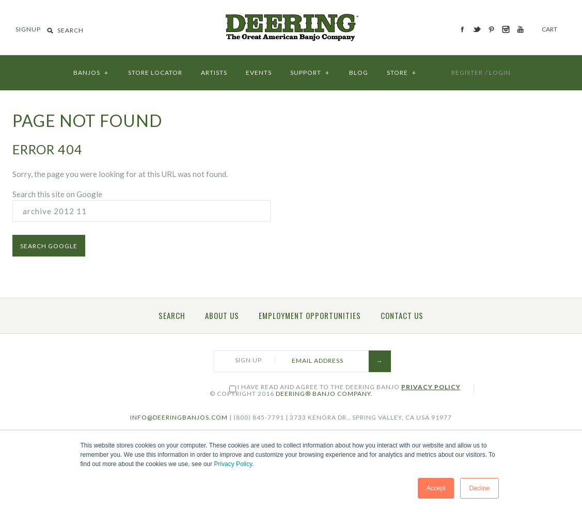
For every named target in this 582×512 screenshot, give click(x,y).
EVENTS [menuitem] (259, 72)
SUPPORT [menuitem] (310, 69)
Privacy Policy (233, 464)
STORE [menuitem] (402, 69)
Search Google (48, 246)
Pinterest (491, 29)
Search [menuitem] (172, 315)
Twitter (477, 29)
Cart (549, 29)
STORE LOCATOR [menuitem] (155, 72)
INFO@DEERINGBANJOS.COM (179, 417)
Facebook (463, 29)
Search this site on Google (57, 194)
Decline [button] (479, 488)
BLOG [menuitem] (358, 72)
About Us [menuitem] (222, 315)
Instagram (506, 29)
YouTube (520, 29)
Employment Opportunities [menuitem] (310, 315)
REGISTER (467, 72)
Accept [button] (436, 488)
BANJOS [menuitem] (91, 69)
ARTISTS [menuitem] (214, 72)
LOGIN (500, 72)
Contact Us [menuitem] (402, 315)
